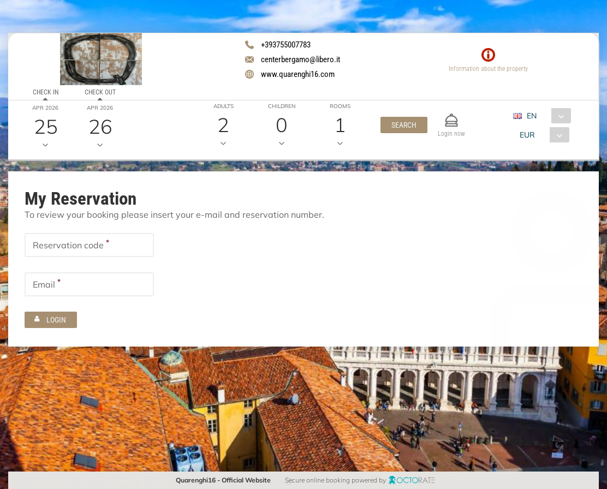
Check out (99, 92)
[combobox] (546, 116)
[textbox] (89, 245)
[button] (403, 125)
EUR (527, 135)
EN (532, 116)
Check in (45, 92)
